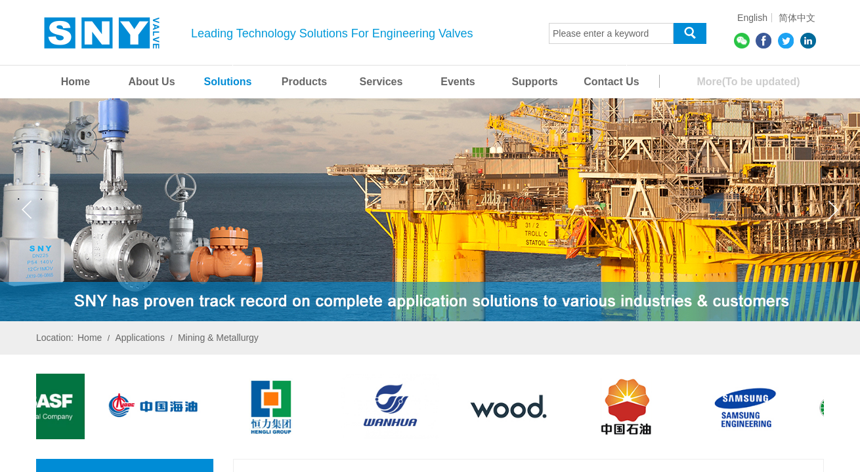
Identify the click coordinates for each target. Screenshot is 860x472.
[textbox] (611, 33)
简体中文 (797, 17)
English (752, 17)
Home (89, 337)
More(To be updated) (748, 81)
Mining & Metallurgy (218, 337)
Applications (140, 337)
